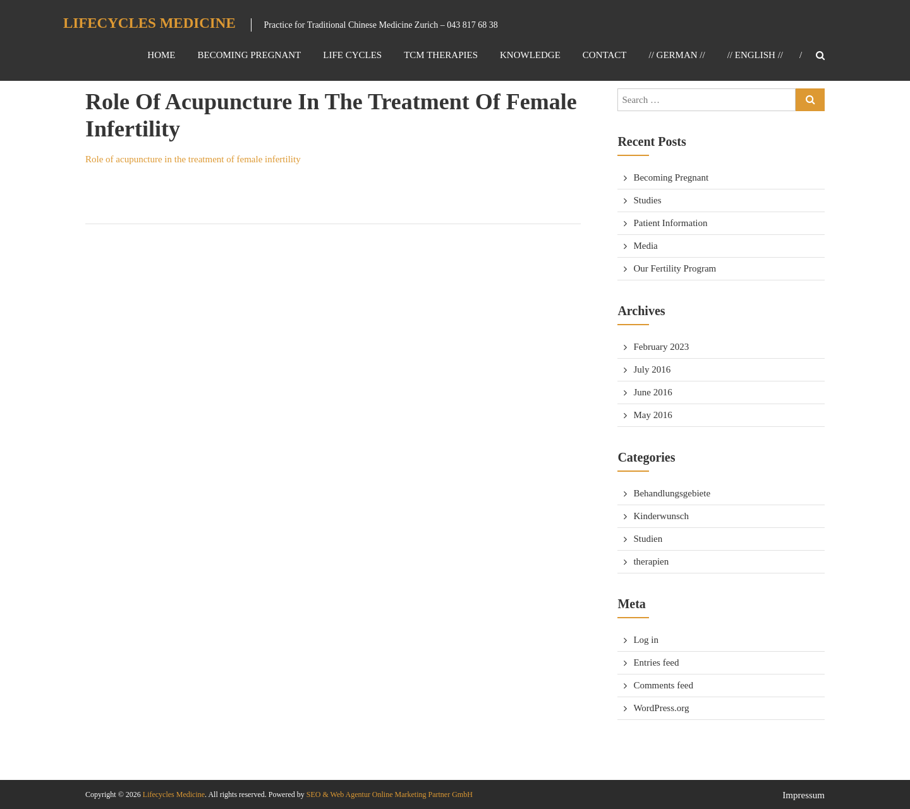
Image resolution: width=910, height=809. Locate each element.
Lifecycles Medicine (149, 23)
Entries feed (656, 662)
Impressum (803, 795)
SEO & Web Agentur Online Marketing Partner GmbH (389, 794)
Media (645, 246)
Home (161, 55)
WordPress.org (661, 708)
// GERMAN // (676, 55)
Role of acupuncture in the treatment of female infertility (193, 159)
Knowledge (530, 55)
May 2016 (652, 415)
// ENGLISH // (755, 55)
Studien (647, 539)
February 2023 (661, 347)
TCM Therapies (441, 55)
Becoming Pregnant (249, 55)
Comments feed (663, 685)
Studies (647, 200)
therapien (651, 561)
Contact (605, 55)
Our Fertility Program (674, 268)
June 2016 (652, 392)
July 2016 (651, 369)
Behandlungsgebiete (671, 493)
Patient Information (670, 223)
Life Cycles (352, 55)
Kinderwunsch (660, 516)
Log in (645, 640)
